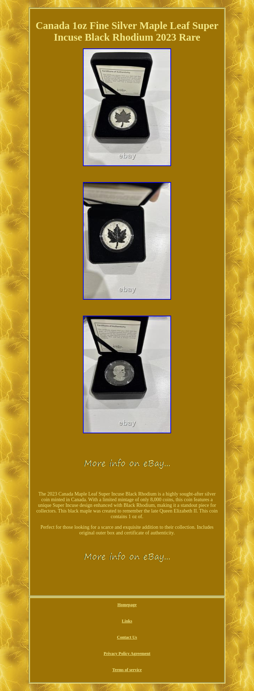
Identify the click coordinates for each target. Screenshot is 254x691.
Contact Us (127, 637)
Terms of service (127, 669)
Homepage (127, 604)
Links (127, 621)
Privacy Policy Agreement (127, 653)
